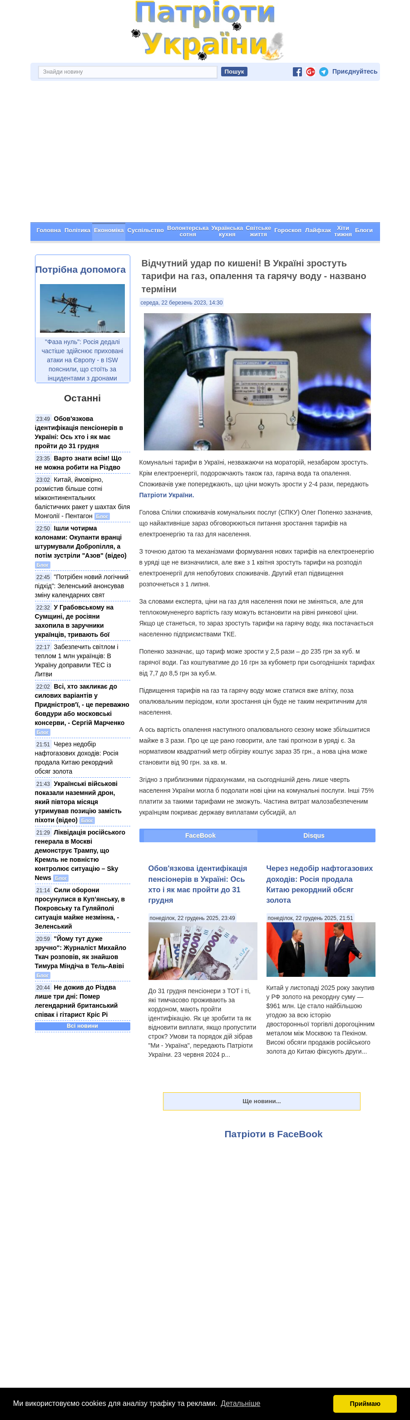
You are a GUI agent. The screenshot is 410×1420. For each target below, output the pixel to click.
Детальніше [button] (240, 1403)
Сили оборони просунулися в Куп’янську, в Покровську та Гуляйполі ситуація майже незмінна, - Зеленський (80, 908)
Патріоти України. (166, 495)
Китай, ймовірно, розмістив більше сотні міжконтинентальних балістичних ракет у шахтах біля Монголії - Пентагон (82, 498)
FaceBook (200, 835)
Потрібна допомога (80, 269)
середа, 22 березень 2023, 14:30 (182, 303)
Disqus (314, 835)
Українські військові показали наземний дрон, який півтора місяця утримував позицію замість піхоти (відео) (78, 802)
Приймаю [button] (365, 1403)
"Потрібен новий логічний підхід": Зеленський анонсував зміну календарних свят (82, 586)
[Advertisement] (205, 154)
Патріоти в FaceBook (274, 1134)
